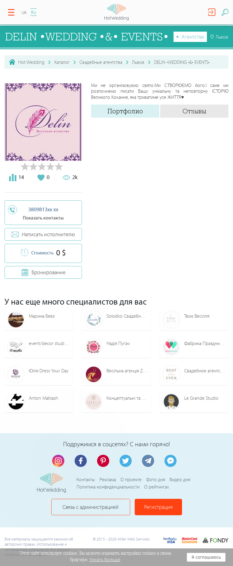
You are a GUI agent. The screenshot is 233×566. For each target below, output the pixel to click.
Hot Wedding (31, 62)
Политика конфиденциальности (108, 487)
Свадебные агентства (100, 62)
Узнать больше (104, 559)
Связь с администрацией (90, 506)
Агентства (192, 36)
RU (33, 12)
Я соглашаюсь (206, 557)
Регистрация (158, 506)
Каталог (62, 62)
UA (24, 12)
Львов (138, 62)
